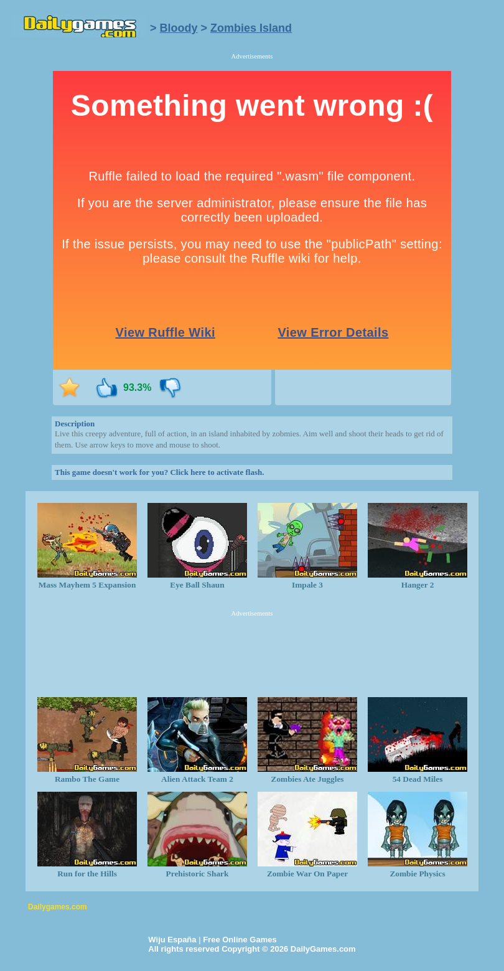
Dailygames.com (57, 907)
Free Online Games (240, 939)
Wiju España (172, 939)
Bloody (179, 28)
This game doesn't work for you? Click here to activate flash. (159, 472)
